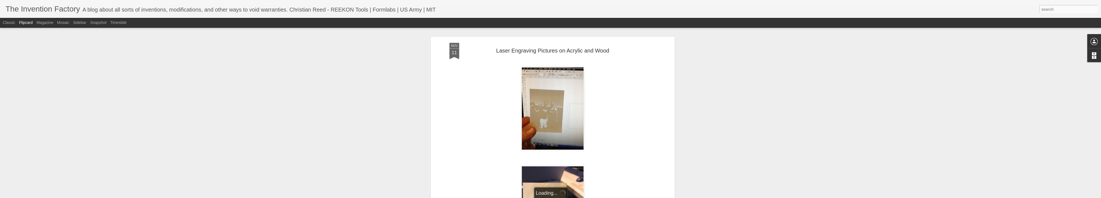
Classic (9, 22)
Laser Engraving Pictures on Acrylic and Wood (552, 35)
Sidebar (79, 22)
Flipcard (26, 22)
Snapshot (98, 22)
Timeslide (118, 22)
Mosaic (63, 22)
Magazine (45, 22)
